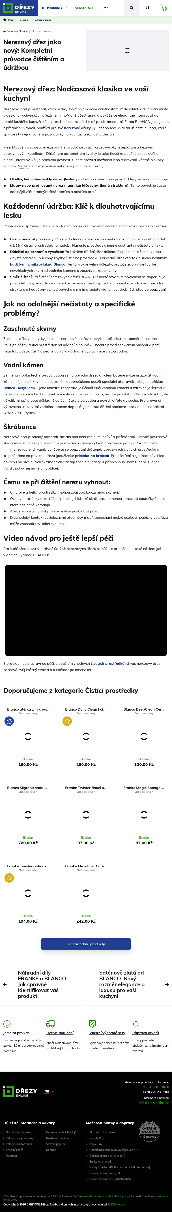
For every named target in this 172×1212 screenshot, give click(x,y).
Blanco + (20, 388)
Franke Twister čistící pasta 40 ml (87, 787)
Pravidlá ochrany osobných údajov (104, 1196)
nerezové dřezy (77, 128)
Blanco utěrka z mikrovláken (29, 709)
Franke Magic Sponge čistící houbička (145, 787)
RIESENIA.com (117, 1204)
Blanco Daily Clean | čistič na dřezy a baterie (87, 709)
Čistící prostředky (28, 713)
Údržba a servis (42, 31)
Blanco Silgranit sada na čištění (29, 787)
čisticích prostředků (108, 663)
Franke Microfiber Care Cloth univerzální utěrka (87, 866)
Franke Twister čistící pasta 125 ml (29, 866)
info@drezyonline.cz (154, 1103)
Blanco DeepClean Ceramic (145, 709)
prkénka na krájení (91, 455)
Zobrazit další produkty (86, 944)
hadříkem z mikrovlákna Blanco (37, 264)
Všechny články (15, 31)
